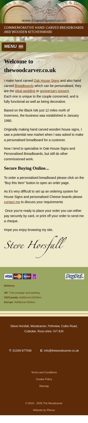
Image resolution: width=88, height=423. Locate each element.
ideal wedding (25, 91)
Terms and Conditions (44, 372)
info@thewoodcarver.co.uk (61, 350)
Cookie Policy (44, 379)
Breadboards (24, 86)
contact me (12, 202)
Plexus (51, 410)
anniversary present (54, 91)
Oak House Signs (46, 80)
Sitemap (44, 386)
